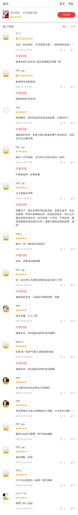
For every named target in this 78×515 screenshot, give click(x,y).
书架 (70, 3)
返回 (5, 3)
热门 (65, 26)
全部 (73, 26)
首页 (62, 3)
